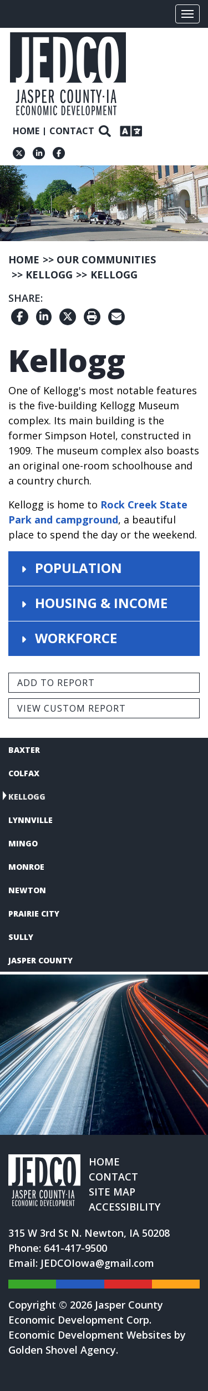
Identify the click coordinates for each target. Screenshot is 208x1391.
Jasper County (40, 960)
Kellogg (26, 796)
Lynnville (30, 820)
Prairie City (33, 913)
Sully (20, 937)
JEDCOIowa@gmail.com (97, 1263)
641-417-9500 (75, 1248)
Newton (27, 890)
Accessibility (124, 1206)
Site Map (112, 1191)
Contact (71, 131)
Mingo (23, 843)
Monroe (26, 866)
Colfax (23, 773)
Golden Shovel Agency (62, 1349)
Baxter (24, 750)
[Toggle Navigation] (187, 13)
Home (26, 131)
